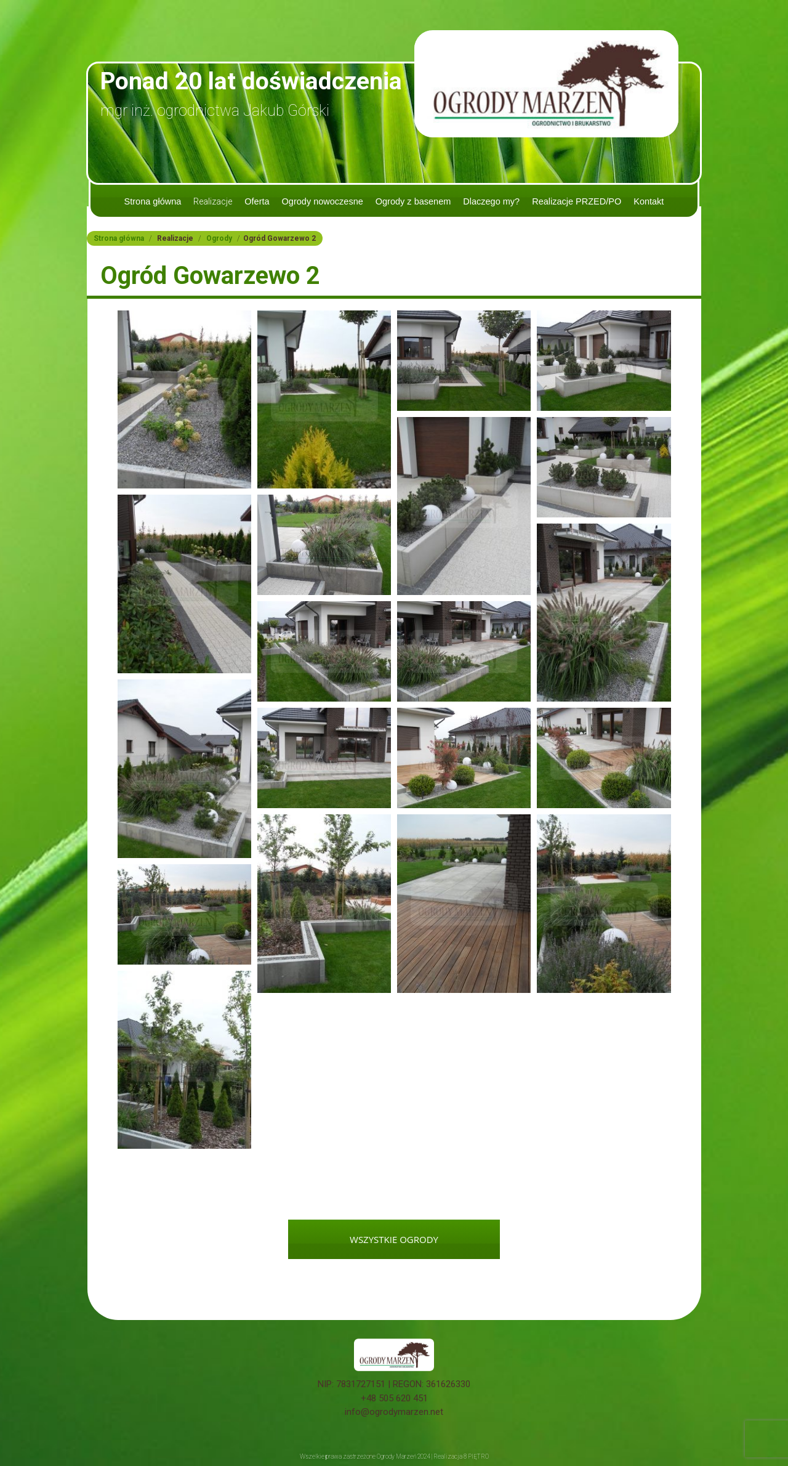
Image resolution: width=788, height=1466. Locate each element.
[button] (184, 399)
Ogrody (219, 238)
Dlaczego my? (491, 201)
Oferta (256, 201)
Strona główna (153, 201)
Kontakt (648, 201)
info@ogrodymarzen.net (394, 1411)
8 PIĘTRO (476, 1456)
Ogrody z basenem (413, 201)
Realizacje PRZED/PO (576, 201)
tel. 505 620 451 (571, 107)
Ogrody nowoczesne (322, 201)
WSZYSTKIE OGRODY (394, 1239)
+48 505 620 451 (394, 1398)
